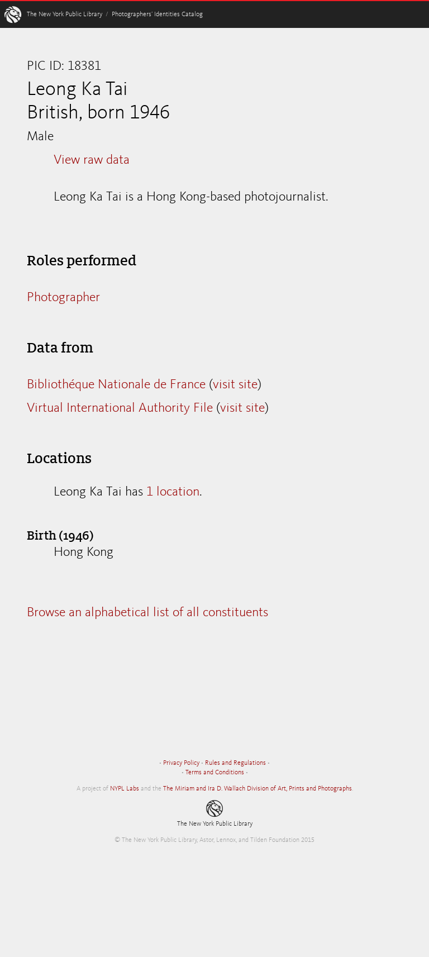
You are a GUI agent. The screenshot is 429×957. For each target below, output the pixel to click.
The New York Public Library (64, 14)
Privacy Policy (181, 763)
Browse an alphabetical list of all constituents (147, 613)
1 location (172, 492)
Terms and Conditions (214, 772)
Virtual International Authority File (120, 408)
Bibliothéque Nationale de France (116, 385)
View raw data (92, 160)
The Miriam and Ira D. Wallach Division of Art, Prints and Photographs (257, 788)
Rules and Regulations (235, 763)
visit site (235, 385)
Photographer (63, 297)
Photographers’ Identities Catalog (157, 14)
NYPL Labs (124, 788)
